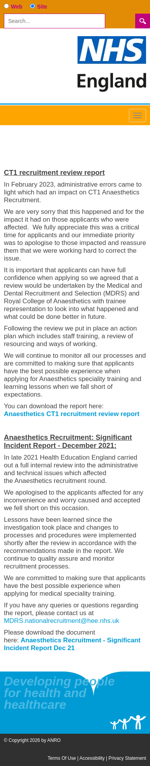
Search (142, 21)
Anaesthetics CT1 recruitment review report (71, 414)
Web (16, 6)
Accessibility (92, 758)
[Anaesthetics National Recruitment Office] (112, 63)
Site (42, 6)
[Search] (54, 21)
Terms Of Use (62, 758)
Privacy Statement (127, 758)
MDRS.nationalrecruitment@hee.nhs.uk (61, 620)
